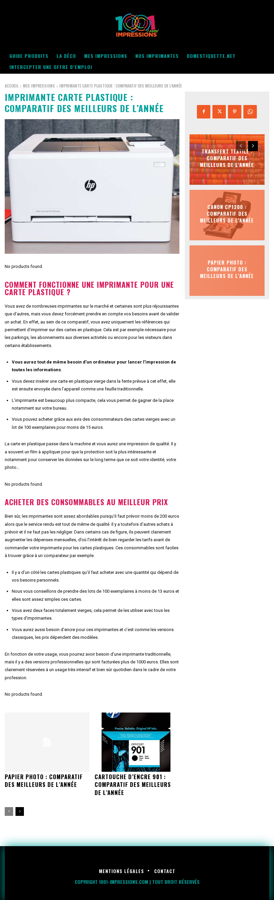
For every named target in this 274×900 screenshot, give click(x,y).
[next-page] (19, 810)
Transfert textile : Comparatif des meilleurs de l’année (226, 158)
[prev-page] (9, 810)
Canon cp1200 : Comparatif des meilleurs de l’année (226, 213)
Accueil (12, 86)
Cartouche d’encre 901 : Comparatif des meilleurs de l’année (136, 784)
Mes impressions (39, 86)
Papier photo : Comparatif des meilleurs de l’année (42, 780)
